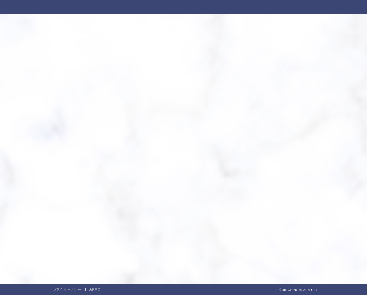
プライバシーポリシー (68, 289)
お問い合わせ (302, 7)
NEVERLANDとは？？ (204, 7)
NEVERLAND (65, 7)
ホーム (167, 7)
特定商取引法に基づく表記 (256, 7)
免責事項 (94, 289)
